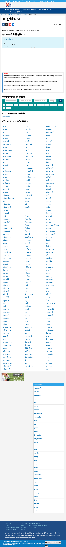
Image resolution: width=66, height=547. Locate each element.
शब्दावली (49, 9)
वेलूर (4, 339)
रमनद (48, 324)
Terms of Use (12, 544)
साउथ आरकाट (8, 363)
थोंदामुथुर (6, 240)
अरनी (26, 132)
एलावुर (5, 147)
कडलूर (48, 153)
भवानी (26, 297)
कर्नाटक (36, 446)
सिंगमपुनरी (49, 363)
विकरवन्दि (27, 342)
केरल (35, 449)
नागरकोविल (50, 249)
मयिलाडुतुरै (49, 312)
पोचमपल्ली (7, 285)
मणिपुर (36, 460)
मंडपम (48, 300)
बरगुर (47, 291)
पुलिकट (27, 279)
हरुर (25, 369)
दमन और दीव (37, 417)
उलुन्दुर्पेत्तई (28, 144)
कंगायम (48, 147)
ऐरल (25, 147)
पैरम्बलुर (6, 270)
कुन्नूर (4, 162)
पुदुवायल (27, 261)
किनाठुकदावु (50, 183)
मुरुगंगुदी (6, 315)
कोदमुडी (48, 189)
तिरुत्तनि (48, 219)
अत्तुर (5, 126)
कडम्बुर (5, 153)
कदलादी (27, 159)
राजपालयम (7, 327)
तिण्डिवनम (27, 216)
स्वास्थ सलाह (10, 9)
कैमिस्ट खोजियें (10, 14)
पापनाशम (6, 282)
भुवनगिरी (6, 297)
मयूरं (25, 312)
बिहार (35, 402)
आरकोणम (27, 138)
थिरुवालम (49, 237)
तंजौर (26, 210)
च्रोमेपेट (26, 201)
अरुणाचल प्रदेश (37, 395)
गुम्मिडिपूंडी (28, 195)
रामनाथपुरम (28, 327)
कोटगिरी (6, 189)
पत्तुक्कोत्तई (7, 258)
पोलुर (47, 288)
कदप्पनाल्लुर (28, 156)
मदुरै (4, 306)
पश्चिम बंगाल (37, 511)
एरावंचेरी (48, 144)
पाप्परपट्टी (27, 282)
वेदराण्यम (49, 333)
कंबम (47, 162)
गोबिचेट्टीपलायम (8, 198)
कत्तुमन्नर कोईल (8, 156)
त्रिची (4, 216)
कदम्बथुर (6, 159)
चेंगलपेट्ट (27, 198)
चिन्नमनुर (48, 204)
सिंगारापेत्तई (7, 366)
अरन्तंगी (6, 132)
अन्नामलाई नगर (51, 126)
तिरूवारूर (27, 231)
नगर (47, 243)
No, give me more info (56, 542)
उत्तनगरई (49, 141)
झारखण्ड (36, 442)
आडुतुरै (48, 135)
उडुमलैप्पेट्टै (27, 141)
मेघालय (36, 464)
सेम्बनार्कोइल (28, 357)
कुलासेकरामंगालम (30, 177)
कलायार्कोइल (50, 174)
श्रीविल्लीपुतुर (28, 348)
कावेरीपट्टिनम (28, 183)
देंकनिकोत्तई (28, 240)
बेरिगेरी (5, 294)
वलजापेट (49, 336)
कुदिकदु (48, 159)
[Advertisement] (33, 59)
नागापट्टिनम (7, 252)
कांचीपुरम (49, 180)
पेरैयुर (26, 270)
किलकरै (5, 186)
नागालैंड (36, 471)
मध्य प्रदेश (36, 453)
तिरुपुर (26, 225)
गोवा (35, 424)
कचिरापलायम (7, 150)
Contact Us (48, 1)
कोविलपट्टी (49, 192)
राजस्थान (36, 485)
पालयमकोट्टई (50, 282)
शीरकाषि (49, 348)
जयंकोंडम (27, 207)
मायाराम (6, 321)
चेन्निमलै (48, 198)
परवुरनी (48, 270)
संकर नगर (49, 351)
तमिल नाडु (36, 493)
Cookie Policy (38, 543)
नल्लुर (5, 249)
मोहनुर (5, 324)
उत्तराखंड (36, 507)
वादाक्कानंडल (7, 342)
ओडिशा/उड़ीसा (37, 475)
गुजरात (35, 428)
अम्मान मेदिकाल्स (6, 117)
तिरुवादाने (6, 231)
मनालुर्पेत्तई (6, 312)
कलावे (5, 177)
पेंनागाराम (27, 264)
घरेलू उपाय (17, 9)
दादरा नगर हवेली (38, 413)
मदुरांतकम (27, 306)
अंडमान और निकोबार (39, 388)
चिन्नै (25, 204)
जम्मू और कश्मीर (38, 439)
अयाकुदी (49, 129)
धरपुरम (5, 243)
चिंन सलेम (6, 204)
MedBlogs (40, 1)
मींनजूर (26, 321)
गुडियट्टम (6, 195)
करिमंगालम (7, 171)
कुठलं (47, 150)
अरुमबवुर (27, 135)
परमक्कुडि (49, 267)
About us (8, 523)
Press (22, 525)
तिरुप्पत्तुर (49, 222)
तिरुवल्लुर (49, 228)
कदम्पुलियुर (49, 156)
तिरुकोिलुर (6, 219)
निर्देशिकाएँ (20, 12)
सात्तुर (26, 363)
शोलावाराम (6, 351)
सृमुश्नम (48, 357)
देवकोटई (49, 240)
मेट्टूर (25, 300)
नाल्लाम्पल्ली (50, 252)
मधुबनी (48, 306)
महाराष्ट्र (36, 457)
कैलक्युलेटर (33, 9)
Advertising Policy (11, 529)
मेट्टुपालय (6, 300)
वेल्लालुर (27, 339)
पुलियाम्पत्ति (50, 279)
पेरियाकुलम (28, 273)
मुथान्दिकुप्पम (50, 303)
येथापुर (26, 324)
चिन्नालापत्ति (7, 207)
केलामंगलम (28, 174)
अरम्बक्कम (6, 135)
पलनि (48, 273)
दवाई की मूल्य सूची (12, 12)
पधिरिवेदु (49, 261)
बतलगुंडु (27, 291)
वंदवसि (5, 336)
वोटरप (48, 345)
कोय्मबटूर (6, 192)
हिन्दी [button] (54, 1)
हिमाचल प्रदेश (37, 435)
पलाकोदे (6, 279)
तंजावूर (5, 210)
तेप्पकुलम (49, 213)
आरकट (5, 138)
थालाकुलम (6, 234)
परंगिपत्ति (27, 267)
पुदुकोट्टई (49, 258)
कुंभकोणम (6, 165)
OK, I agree (47, 542)
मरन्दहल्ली (49, 315)
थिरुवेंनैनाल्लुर (29, 237)
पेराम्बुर (5, 273)
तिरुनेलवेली (28, 222)
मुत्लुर (5, 303)
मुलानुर (48, 318)
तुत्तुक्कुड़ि (49, 210)
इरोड (47, 138)
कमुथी (26, 165)
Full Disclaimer (9, 540)
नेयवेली (48, 246)
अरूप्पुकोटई (50, 132)
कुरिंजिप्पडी (49, 168)
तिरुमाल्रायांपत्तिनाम (52, 225)
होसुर (47, 369)
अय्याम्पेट (27, 129)
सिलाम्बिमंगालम (29, 366)
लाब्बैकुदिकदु (50, 330)
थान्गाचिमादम (50, 231)
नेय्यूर (26, 246)
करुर (4, 168)
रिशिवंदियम (7, 330)
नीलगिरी (6, 255)
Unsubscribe (32, 527)
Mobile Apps (16, 1)
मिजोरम (36, 467)
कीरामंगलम (28, 186)
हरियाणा (36, 431)
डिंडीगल (48, 207)
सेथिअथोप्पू (49, 354)
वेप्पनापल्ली (28, 336)
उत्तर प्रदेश (36, 504)
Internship (32, 1)
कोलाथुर (27, 192)
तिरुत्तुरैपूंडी (6, 222)
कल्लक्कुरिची (28, 171)
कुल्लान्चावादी (50, 171)
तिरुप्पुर (5, 225)
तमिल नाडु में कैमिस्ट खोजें (21, 14)
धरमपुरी (27, 243)
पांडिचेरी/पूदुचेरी (38, 478)
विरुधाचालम (7, 345)
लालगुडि (6, 333)
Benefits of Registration (12, 527)
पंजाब (35, 482)
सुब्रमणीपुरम (7, 357)
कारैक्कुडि (6, 183)
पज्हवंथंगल (28, 255)
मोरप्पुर (48, 321)
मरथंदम (27, 315)
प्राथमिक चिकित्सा (25, 9)
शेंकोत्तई (5, 348)
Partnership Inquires (34, 523)
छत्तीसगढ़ (36, 410)
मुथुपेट (26, 303)
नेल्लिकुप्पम (28, 249)
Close (46, 545)
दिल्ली (35, 420)
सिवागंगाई (6, 369)
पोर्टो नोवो (6, 288)
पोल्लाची (6, 291)
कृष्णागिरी (27, 180)
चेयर (4, 201)
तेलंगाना (36, 496)
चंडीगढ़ (35, 406)
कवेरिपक (6, 180)
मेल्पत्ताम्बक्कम (8, 318)
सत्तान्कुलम (6, 354)
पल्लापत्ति (6, 276)
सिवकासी (49, 366)
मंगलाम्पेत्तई (50, 297)
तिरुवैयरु (27, 228)
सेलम (26, 360)
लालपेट (26, 333)
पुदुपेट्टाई (6, 261)
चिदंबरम (48, 201)
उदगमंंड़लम (7, 144)
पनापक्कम (49, 264)
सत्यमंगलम (28, 354)
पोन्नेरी (26, 285)
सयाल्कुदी (6, 360)
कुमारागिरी (49, 165)
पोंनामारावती (50, 285)
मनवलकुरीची (50, 309)
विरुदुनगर (49, 342)
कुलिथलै (48, 177)
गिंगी (47, 195)
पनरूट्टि (5, 264)
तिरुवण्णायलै (7, 228)
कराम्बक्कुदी (28, 168)
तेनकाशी (6, 213)
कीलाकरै (49, 186)
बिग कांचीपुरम (29, 294)
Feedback (23, 529)
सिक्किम (36, 489)
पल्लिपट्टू (48, 276)
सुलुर (47, 360)
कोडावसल (27, 189)
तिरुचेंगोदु (27, 219)
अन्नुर (26, 126)
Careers (25, 1)
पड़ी (47, 255)
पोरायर (26, 288)
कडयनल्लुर (28, 153)
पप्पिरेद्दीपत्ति (7, 267)
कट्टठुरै (26, 150)
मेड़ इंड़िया (3, 14)
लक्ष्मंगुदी (27, 330)
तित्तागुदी (49, 216)
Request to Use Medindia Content (38, 525)
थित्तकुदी (27, 234)
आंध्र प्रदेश (36, 392)
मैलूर (26, 318)
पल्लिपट (27, 276)
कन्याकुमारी (28, 162)
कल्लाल (5, 174)
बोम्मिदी (48, 294)
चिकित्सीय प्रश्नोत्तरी (41, 9)
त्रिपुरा (35, 500)
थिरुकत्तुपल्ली (50, 234)
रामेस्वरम (49, 327)
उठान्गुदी (6, 141)
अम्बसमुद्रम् (7, 129)
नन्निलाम (5, 246)
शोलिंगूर (27, 351)
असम (35, 399)
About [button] (8, 1)
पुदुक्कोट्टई (27, 258)
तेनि (25, 213)
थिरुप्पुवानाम (7, 237)
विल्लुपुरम (27, 345)
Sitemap (23, 527)
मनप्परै (26, 309)
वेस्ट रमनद (49, 339)
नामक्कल (27, 252)
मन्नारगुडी (6, 309)
